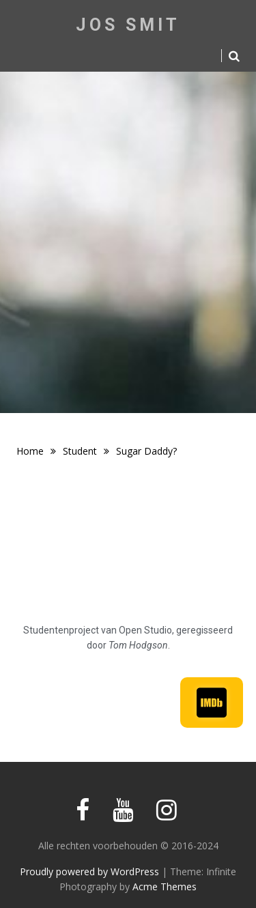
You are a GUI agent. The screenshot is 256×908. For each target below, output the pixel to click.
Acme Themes (164, 886)
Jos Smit (128, 25)
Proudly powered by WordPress (89, 871)
